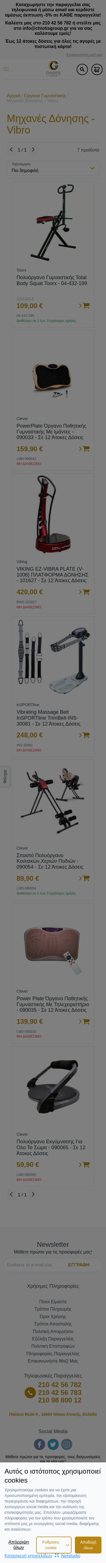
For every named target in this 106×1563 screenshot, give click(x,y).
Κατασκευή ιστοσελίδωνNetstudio (42, 1555)
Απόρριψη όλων (18, 1545)
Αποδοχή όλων (88, 1545)
